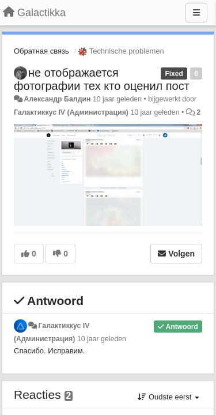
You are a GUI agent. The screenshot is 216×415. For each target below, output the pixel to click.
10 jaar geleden (101, 339)
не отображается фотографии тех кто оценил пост (102, 79)
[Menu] (196, 12)
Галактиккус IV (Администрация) (71, 112)
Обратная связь (41, 51)
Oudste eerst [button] (168, 397)
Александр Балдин (57, 99)
